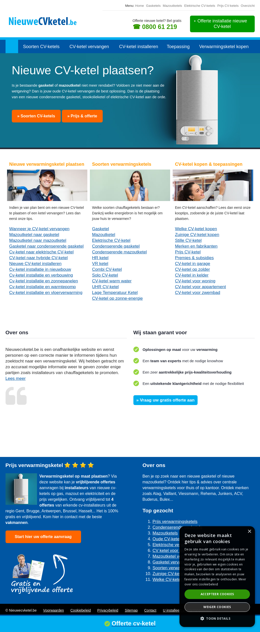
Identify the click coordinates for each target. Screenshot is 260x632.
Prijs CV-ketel (188, 252)
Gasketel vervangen (172, 562)
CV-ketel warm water (112, 281)
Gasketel (100, 228)
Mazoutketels (172, 6)
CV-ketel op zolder (192, 269)
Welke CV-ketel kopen (196, 228)
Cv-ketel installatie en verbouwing (41, 275)
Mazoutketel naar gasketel (34, 234)
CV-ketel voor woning (195, 281)
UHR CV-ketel (105, 286)
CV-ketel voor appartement (200, 286)
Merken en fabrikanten (196, 246)
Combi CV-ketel (107, 269)
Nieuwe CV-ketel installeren (35, 263)
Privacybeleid (107, 610)
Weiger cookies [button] (217, 607)
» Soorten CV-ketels (36, 116)
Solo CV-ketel (105, 275)
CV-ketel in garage (192, 263)
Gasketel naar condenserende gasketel (46, 246)
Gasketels (153, 6)
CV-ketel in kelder (191, 275)
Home (139, 6)
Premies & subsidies (194, 257)
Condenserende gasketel (116, 246)
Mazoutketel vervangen (175, 556)
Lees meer (16, 378)
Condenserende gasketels (177, 527)
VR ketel (100, 263)
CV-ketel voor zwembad (197, 292)
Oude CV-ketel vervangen (177, 539)
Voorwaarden (53, 610)
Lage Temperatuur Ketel (115, 292)
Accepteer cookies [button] (217, 594)
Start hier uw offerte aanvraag (43, 537)
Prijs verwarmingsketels (175, 521)
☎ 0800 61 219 (155, 26)
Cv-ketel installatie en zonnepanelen (43, 281)
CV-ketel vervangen (89, 46)
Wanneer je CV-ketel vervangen (39, 228)
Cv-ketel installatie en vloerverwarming (46, 292)
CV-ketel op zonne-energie (117, 298)
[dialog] (217, 576)
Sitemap (131, 610)
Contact (150, 610)
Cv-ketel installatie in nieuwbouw (40, 269)
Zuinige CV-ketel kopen (197, 234)
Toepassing (178, 46)
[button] (217, 618)
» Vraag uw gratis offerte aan (165, 400)
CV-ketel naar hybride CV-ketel (38, 257)
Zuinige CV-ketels (169, 573)
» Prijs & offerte (82, 116)
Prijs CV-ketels (228, 6)
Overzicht (248, 6)
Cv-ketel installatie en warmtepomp (42, 286)
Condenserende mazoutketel (119, 252)
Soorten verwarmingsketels (178, 568)
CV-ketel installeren (138, 46)
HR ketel (100, 257)
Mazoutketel (103, 234)
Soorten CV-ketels (41, 46)
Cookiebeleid (80, 610)
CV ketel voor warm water (177, 550)
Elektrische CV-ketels (199, 6)
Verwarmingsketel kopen (224, 46)
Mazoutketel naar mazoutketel (37, 240)
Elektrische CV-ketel (111, 240)
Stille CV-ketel (188, 240)
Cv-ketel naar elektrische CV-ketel (41, 252)
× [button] (249, 532)
